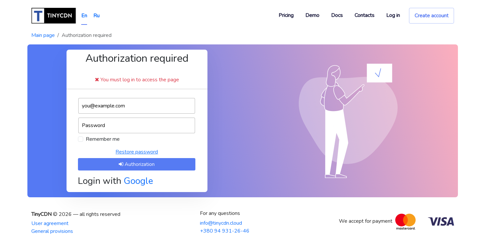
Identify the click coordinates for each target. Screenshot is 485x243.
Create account (431, 15)
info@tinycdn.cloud (221, 223)
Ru (96, 15)
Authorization (137, 164)
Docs (337, 15)
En (84, 15)
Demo (312, 15)
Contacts (364, 15)
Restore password (136, 151)
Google (138, 181)
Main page (43, 35)
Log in (393, 15)
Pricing (286, 15)
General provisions (52, 231)
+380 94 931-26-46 (225, 231)
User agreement (49, 223)
